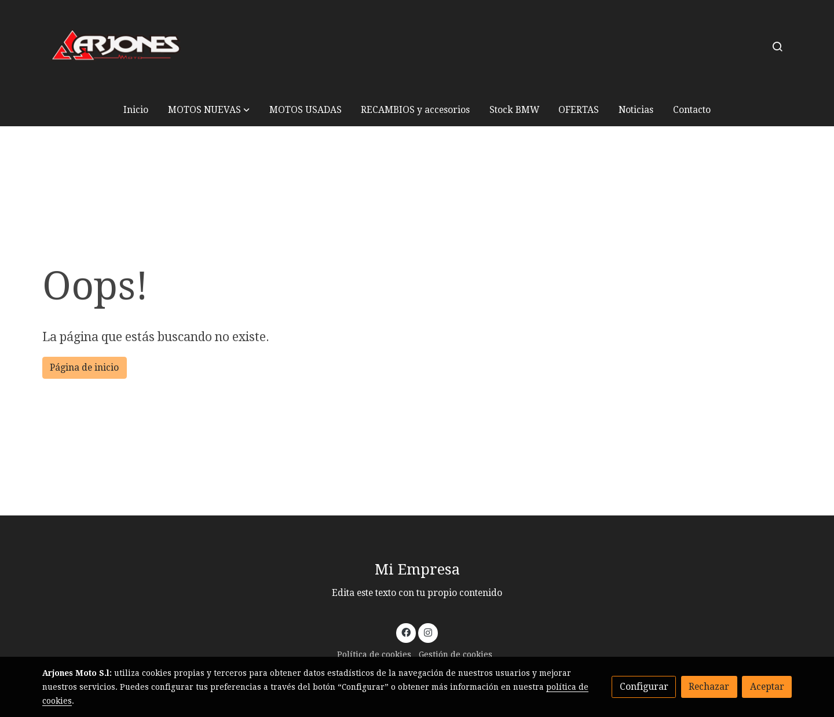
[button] (208, 109)
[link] (116, 47)
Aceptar (767, 686)
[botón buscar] (777, 46)
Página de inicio (84, 367)
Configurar (644, 686)
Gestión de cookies (455, 654)
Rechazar (709, 686)
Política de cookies (374, 654)
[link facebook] (406, 631)
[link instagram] (428, 631)
